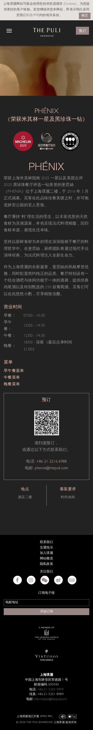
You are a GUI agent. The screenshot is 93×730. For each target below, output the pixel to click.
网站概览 (46, 558)
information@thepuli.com (50, 699)
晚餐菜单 (12, 385)
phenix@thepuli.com (51, 468)
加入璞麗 (46, 553)
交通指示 (46, 547)
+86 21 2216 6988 (51, 462)
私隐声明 (32, 15)
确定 (84, 15)
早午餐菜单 (14, 371)
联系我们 (46, 542)
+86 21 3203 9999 (50, 689)
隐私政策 (46, 564)
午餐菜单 (12, 378)
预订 (82, 31)
